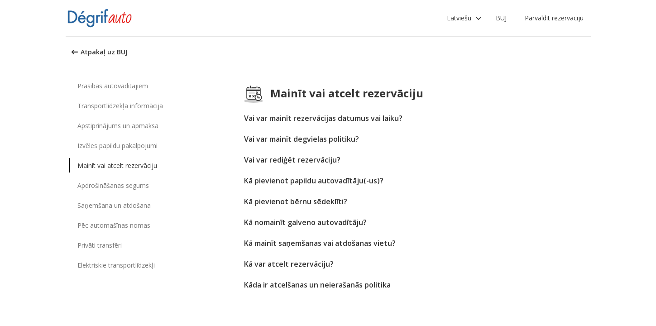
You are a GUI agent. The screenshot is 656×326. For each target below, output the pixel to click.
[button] (464, 18)
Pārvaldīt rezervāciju (554, 18)
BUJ (501, 18)
